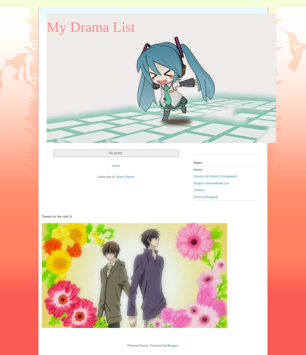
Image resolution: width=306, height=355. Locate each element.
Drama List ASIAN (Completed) (215, 176)
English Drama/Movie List (211, 183)
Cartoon (199, 190)
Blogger (172, 345)
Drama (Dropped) (206, 197)
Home (116, 166)
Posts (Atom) (125, 177)
